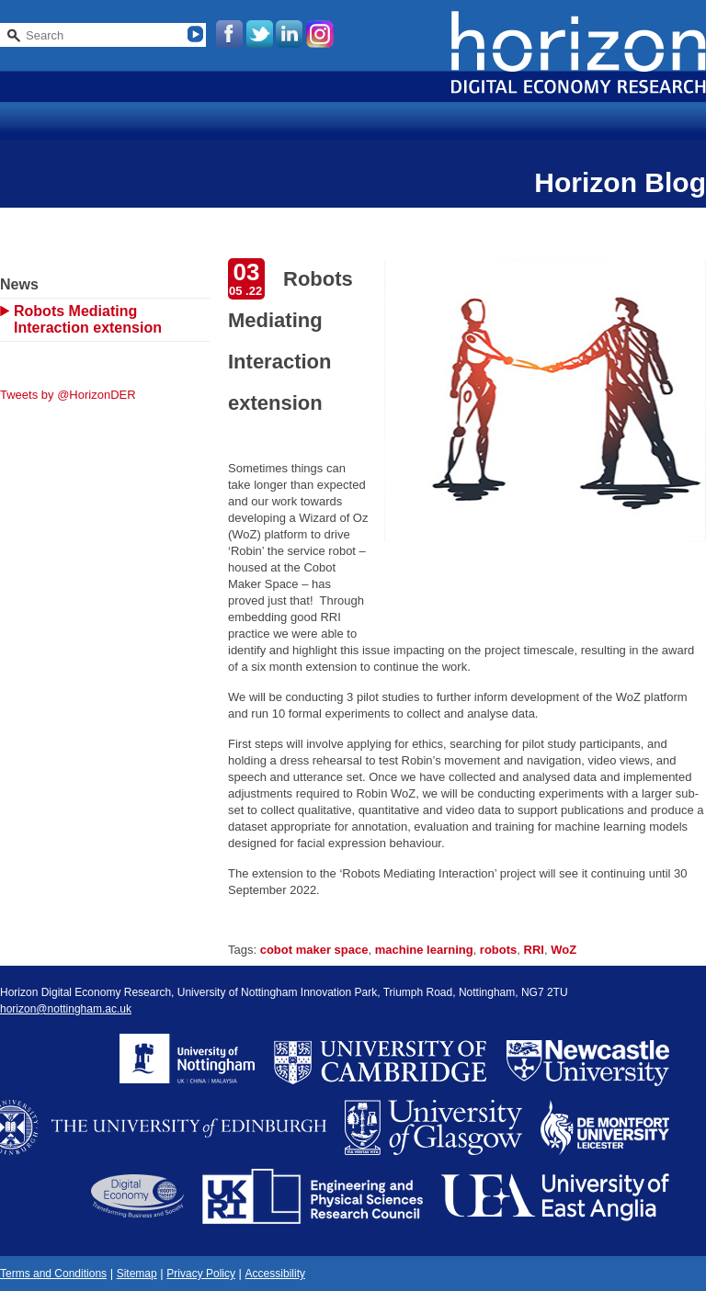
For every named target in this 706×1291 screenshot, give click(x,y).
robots (498, 950)
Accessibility (275, 1273)
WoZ (563, 950)
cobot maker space (314, 950)
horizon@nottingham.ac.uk (65, 1008)
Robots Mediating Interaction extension (88, 319)
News (19, 284)
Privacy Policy (200, 1273)
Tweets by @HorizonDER (68, 395)
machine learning (424, 950)
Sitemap (137, 1273)
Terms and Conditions (53, 1273)
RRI (534, 950)
